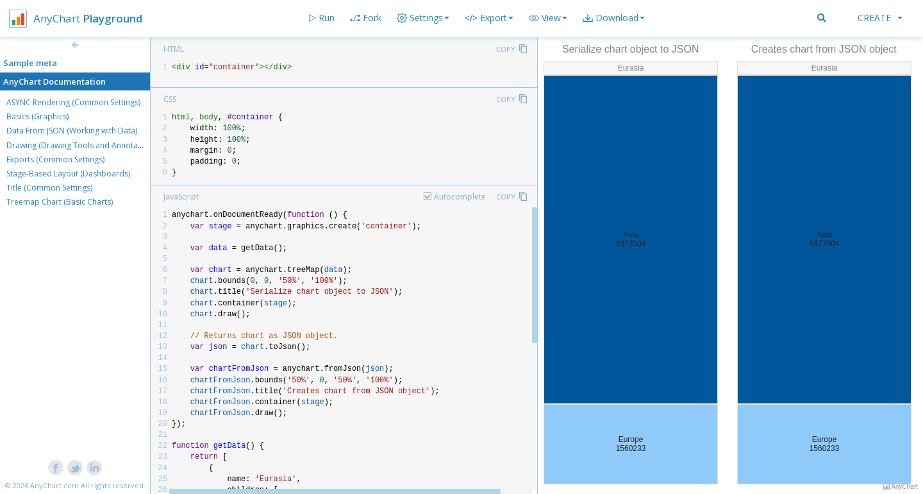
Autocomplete (460, 196)
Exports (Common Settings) (55, 159)
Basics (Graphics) (37, 116)
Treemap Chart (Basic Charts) (59, 201)
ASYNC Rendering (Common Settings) (73, 102)
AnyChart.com (54, 485)
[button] (548, 18)
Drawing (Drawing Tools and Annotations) (82, 145)
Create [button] (880, 18)
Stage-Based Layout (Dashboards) (68, 173)
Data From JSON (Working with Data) (71, 130)
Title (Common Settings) (49, 187)
